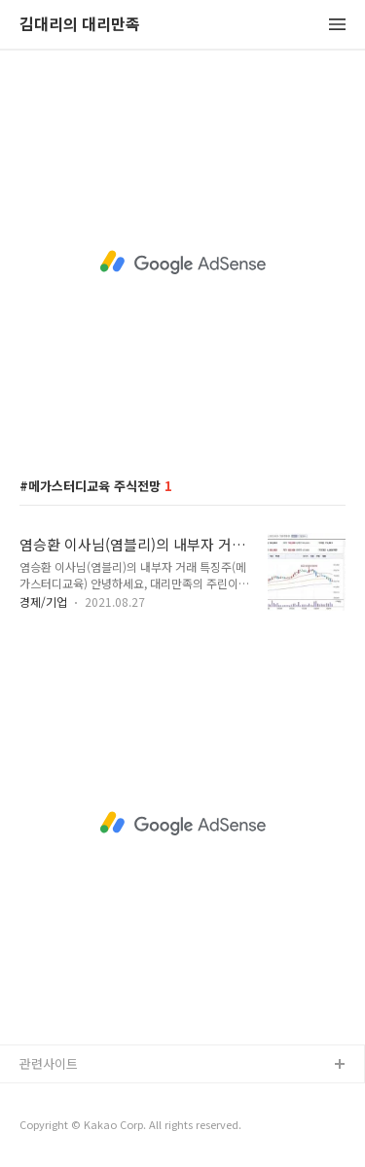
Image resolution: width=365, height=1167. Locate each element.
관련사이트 (48, 1063)
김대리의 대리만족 (79, 25)
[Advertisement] (182, 262)
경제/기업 (43, 601)
